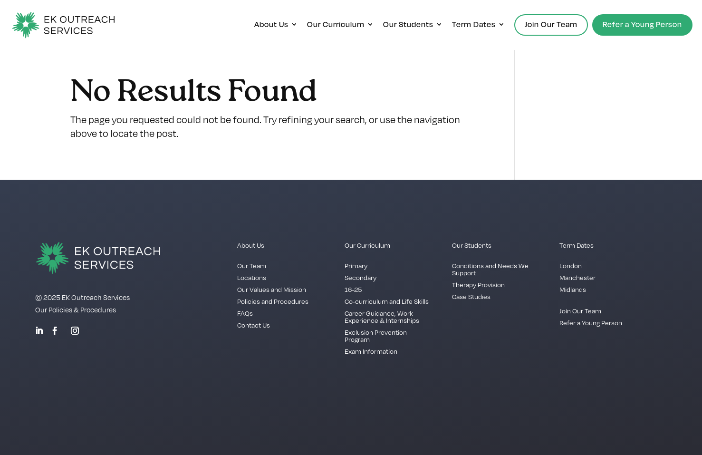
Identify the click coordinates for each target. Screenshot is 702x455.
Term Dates (474, 25)
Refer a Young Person (642, 24)
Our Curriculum (336, 25)
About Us (271, 25)
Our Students (408, 25)
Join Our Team (551, 24)
